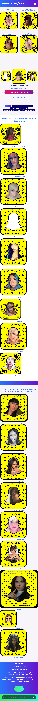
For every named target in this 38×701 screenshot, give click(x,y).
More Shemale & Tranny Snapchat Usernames (19, 120)
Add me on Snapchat (19, 92)
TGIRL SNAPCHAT (29, 110)
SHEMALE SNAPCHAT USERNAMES (22, 106)
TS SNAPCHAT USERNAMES (19, 108)
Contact (19, 664)
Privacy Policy (19, 667)
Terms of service (19, 670)
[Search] (19, 697)
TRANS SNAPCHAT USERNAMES (13, 110)
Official (8, 106)
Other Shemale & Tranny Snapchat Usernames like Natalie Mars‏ (19, 390)
